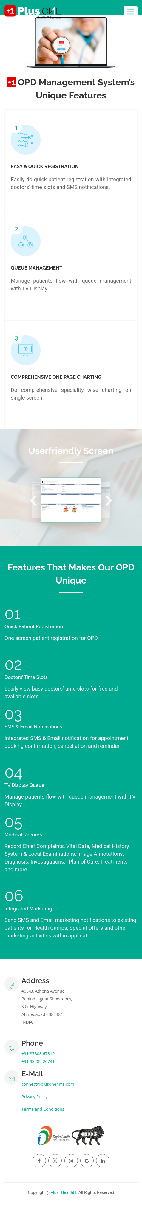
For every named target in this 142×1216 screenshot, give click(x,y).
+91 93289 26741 (38, 1061)
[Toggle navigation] (131, 12)
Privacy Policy (34, 1096)
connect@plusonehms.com (47, 1084)
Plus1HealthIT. (63, 1192)
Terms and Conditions (42, 1109)
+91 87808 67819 (38, 1053)
